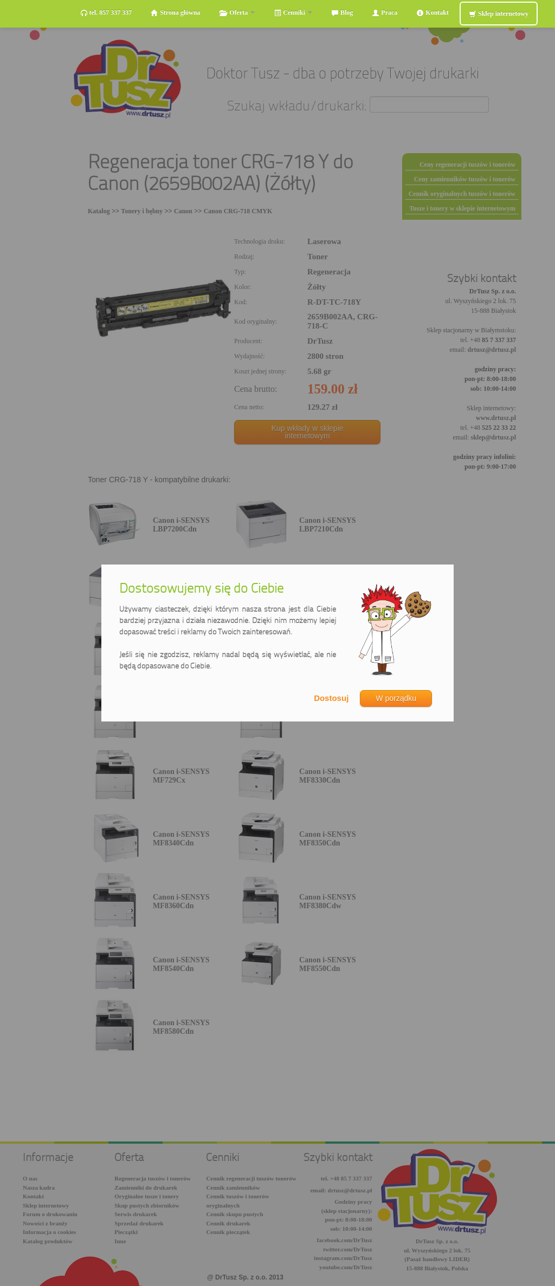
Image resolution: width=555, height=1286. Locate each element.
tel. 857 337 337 (106, 13)
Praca (384, 13)
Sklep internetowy (498, 14)
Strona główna (175, 13)
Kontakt (432, 13)
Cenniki (293, 13)
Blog (342, 13)
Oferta (237, 13)
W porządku (396, 698)
